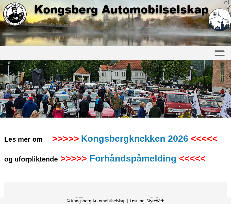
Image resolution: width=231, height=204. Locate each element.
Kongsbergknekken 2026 (134, 138)
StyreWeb (156, 200)
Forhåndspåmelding (133, 158)
